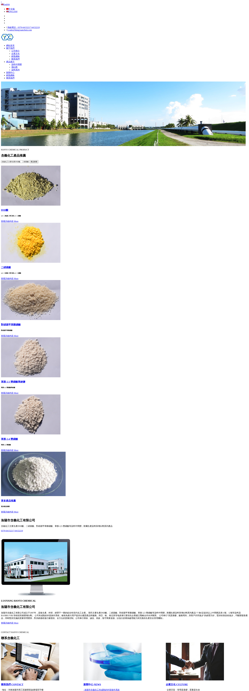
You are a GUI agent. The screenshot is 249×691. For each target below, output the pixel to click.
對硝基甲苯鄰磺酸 (11, 324)
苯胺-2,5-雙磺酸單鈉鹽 (13, 381)
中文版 (10, 9)
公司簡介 (15, 51)
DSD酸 (4, 210)
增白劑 (14, 67)
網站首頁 (10, 45)
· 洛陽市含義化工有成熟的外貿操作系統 (101, 690)
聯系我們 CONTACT (12, 684)
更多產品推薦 (8, 500)
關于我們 (10, 48)
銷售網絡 (15, 56)
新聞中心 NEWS (92, 684)
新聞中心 (10, 72)
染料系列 (15, 70)
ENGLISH (11, 11)
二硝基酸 (6, 267)
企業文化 (15, 53)
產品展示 (10, 62)
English (5, 4)
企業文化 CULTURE (177, 684)
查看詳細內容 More (9, 221)
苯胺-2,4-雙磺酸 (9, 439)
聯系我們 (15, 59)
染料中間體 (16, 64)
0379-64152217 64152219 (12, 531)
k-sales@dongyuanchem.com (19, 30)
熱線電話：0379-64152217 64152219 (23, 27)
